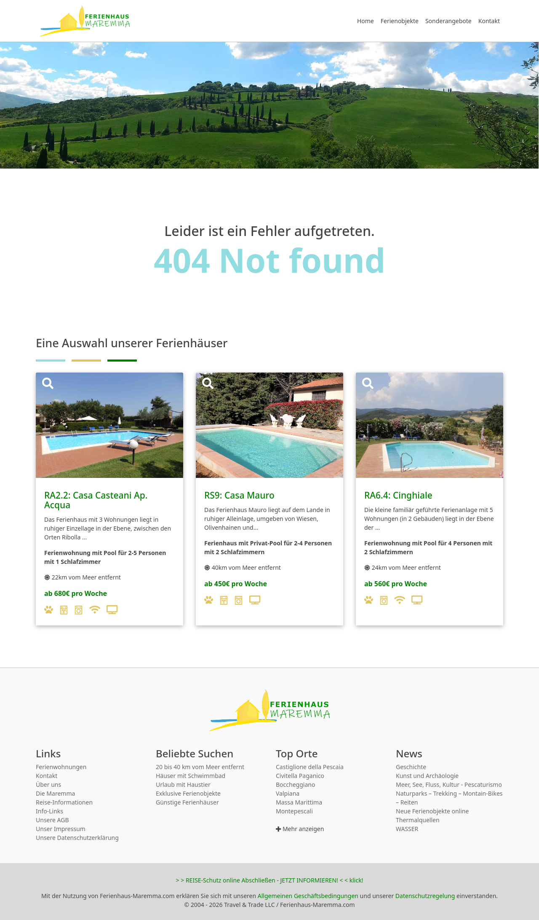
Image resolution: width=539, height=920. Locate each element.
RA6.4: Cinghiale (398, 495)
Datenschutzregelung (425, 896)
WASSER (407, 829)
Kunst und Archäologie (427, 776)
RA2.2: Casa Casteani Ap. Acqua (95, 500)
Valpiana (287, 793)
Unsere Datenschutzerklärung (77, 838)
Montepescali (294, 811)
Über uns (48, 785)
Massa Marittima (299, 802)
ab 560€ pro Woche (395, 583)
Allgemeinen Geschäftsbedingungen (308, 896)
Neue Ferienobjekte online (432, 811)
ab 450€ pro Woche (235, 583)
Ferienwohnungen (61, 767)
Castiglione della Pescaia (310, 767)
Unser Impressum (60, 829)
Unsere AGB (52, 820)
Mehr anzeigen (300, 829)
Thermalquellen (418, 820)
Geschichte (411, 767)
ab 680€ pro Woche (75, 593)
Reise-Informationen (64, 802)
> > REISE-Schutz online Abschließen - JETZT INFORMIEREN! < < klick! (269, 880)
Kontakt (489, 21)
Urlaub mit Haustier (183, 785)
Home (365, 21)
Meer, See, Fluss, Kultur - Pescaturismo (449, 785)
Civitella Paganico (300, 776)
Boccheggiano (295, 785)
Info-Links (49, 811)
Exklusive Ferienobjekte (188, 793)
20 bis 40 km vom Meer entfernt (200, 767)
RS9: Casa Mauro (239, 495)
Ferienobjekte (400, 21)
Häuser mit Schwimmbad (190, 776)
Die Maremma (55, 793)
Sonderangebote (448, 21)
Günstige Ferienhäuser (187, 802)
